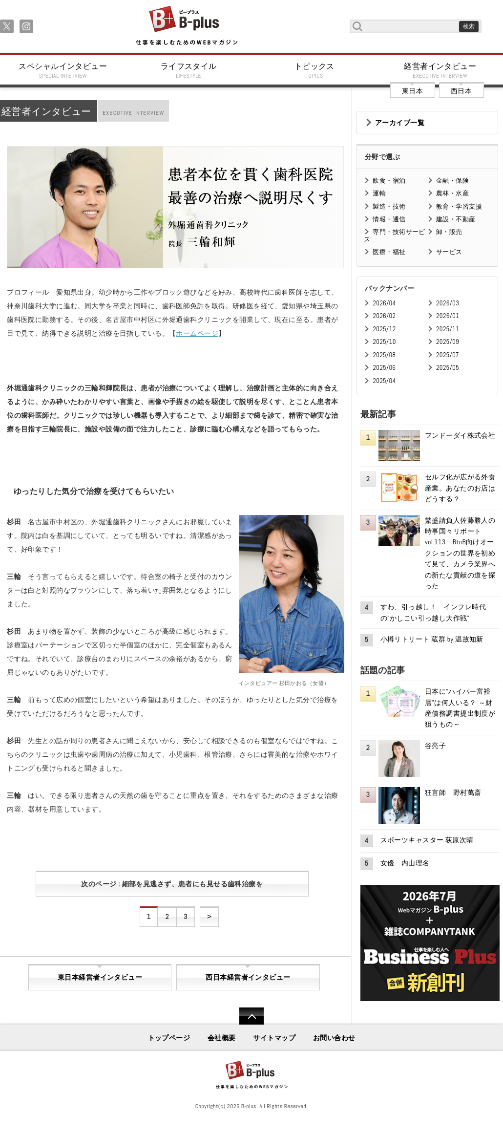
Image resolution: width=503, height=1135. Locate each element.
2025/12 (384, 329)
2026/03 (447, 303)
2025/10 (384, 342)
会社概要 (222, 1037)
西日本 (461, 90)
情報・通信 (389, 219)
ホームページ (197, 333)
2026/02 (384, 316)
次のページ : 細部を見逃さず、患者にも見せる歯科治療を (172, 883)
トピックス (314, 70)
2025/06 (384, 368)
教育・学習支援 (459, 206)
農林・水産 (452, 193)
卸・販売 (449, 232)
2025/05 (447, 368)
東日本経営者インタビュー (100, 977)
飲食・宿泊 (389, 180)
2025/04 (384, 381)
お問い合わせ (334, 1037)
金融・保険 (452, 180)
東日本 (412, 90)
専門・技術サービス (394, 235)
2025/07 (447, 355)
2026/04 (384, 303)
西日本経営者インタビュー (248, 977)
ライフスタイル (189, 70)
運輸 (379, 193)
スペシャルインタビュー (63, 70)
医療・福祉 (389, 252)
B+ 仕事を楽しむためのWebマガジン (186, 26)
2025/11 (447, 329)
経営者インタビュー (440, 70)
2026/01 (447, 316)
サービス (449, 252)
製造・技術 (389, 206)
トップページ (169, 1037)
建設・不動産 (456, 219)
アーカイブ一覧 (399, 122)
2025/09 (447, 342)
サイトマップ (274, 1037)
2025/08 (384, 355)
